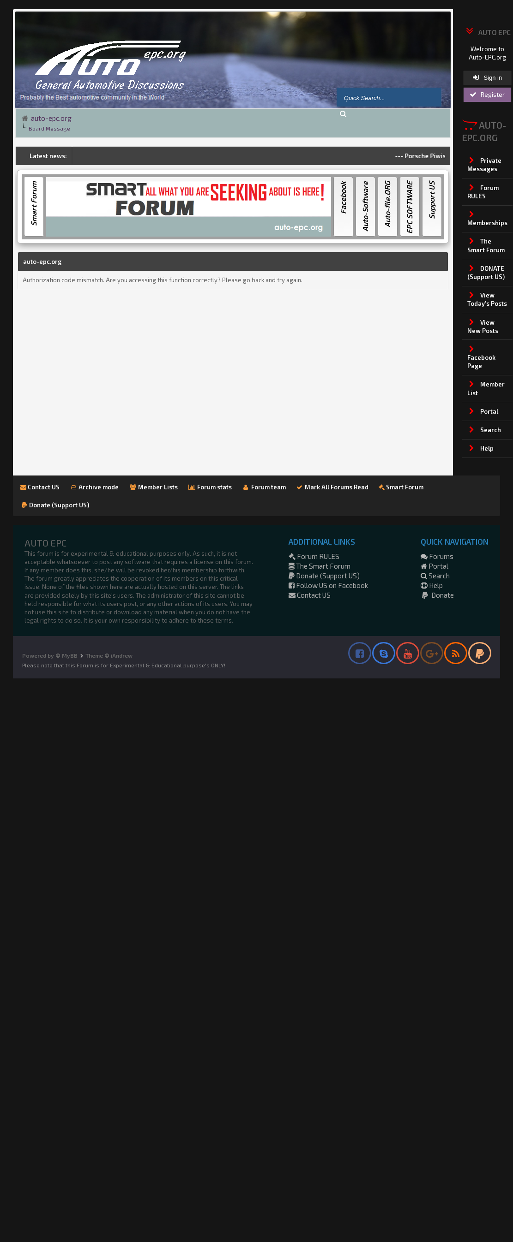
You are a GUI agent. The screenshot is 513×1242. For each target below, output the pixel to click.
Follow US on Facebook (328, 585)
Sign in (487, 77)
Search (435, 575)
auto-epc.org (51, 118)
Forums (437, 556)
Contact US (40, 487)
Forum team (264, 487)
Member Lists (153, 487)
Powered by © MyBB (50, 655)
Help (432, 585)
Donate (437, 595)
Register (487, 94)
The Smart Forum (319, 566)
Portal (434, 566)
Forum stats (210, 487)
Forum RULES (314, 556)
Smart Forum (401, 487)
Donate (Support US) (55, 505)
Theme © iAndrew (109, 655)
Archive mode (94, 487)
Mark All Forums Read (332, 487)
